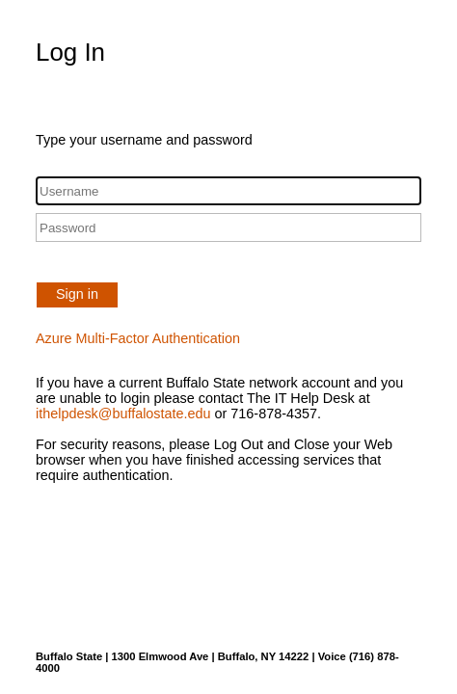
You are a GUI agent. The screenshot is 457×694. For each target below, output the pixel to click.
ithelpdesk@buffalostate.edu (123, 413)
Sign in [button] (77, 294)
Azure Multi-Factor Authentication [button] (138, 338)
